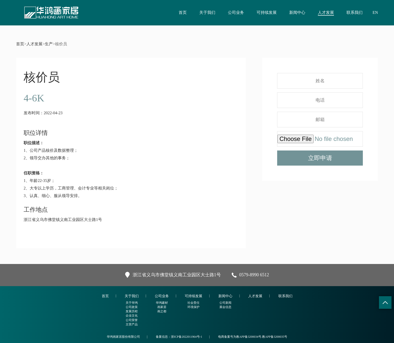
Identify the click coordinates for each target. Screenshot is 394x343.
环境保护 (193, 307)
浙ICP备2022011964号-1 (186, 336)
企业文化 (132, 315)
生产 (49, 44)
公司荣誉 (132, 320)
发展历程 (132, 311)
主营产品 (132, 324)
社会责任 (193, 302)
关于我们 (207, 12)
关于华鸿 (132, 302)
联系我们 (355, 12)
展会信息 (225, 307)
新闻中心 (297, 12)
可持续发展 (267, 12)
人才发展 (326, 12)
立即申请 (320, 158)
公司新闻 (225, 302)
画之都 (161, 311)
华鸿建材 (162, 302)
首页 (183, 12)
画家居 (161, 307)
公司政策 (132, 307)
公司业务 (236, 12)
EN (375, 12)
